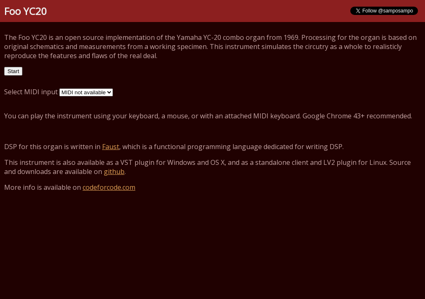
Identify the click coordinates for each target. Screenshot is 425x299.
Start (13, 71)
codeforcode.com (109, 187)
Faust (110, 146)
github (114, 171)
